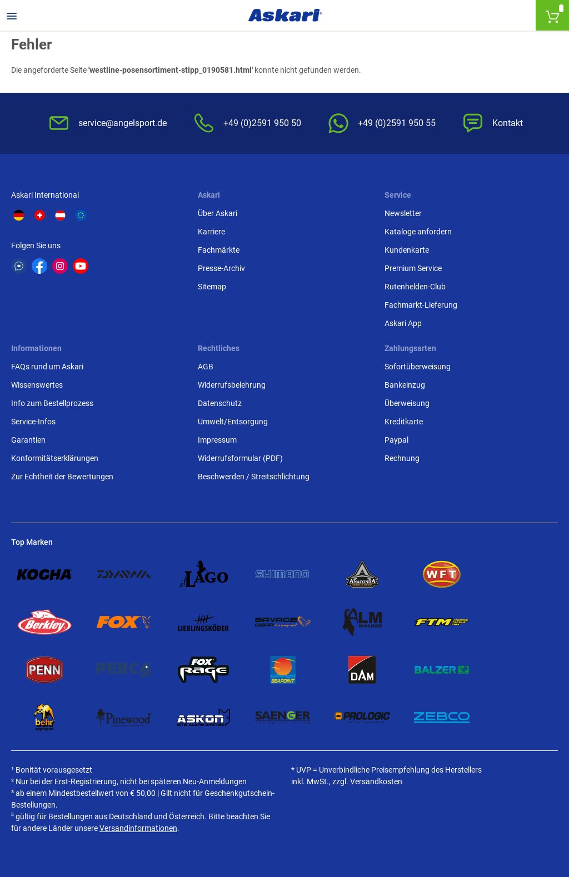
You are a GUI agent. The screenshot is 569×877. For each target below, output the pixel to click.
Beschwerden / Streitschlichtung (254, 476)
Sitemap (212, 286)
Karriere (211, 231)
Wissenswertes (37, 384)
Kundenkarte (407, 249)
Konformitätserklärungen (54, 458)
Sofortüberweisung (418, 366)
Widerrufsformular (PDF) (240, 458)
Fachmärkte (218, 249)
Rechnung (402, 458)
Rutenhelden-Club (415, 286)
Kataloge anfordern (418, 231)
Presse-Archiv (221, 268)
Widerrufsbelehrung (232, 384)
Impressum (217, 439)
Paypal (396, 439)
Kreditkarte (404, 421)
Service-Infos (33, 421)
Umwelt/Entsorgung (233, 421)
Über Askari (217, 213)
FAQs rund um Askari (47, 366)
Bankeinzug (405, 384)
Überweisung (407, 403)
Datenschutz (220, 403)
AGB (205, 366)
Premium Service (413, 268)
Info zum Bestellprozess (52, 403)
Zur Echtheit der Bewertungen (62, 476)
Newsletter (403, 213)
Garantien (28, 439)
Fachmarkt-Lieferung (421, 304)
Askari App (403, 323)
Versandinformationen (138, 828)
